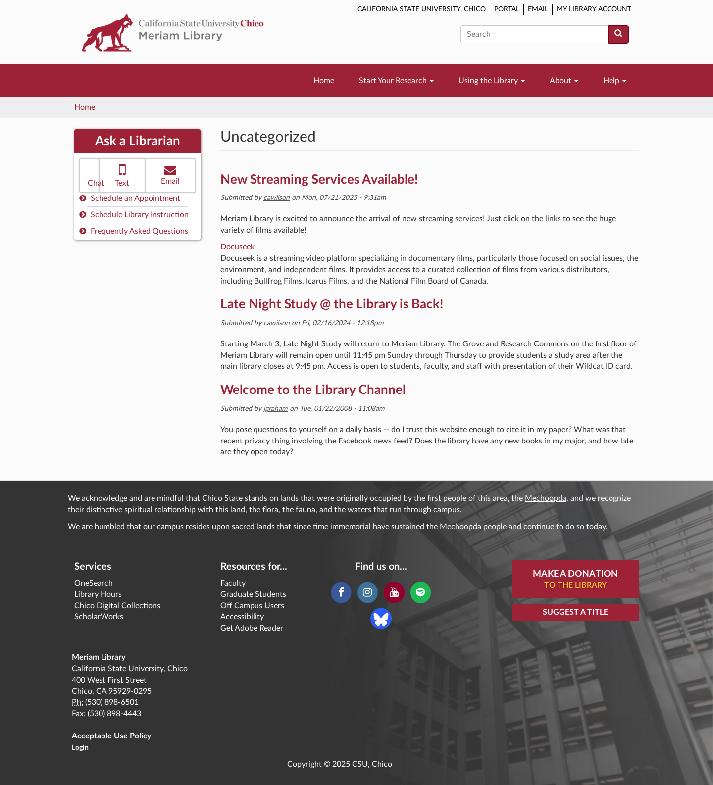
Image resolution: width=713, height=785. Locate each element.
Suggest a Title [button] (575, 612)
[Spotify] (420, 592)
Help (614, 81)
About (564, 81)
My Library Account (594, 9)
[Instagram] (367, 592)
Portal (506, 9)
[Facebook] (341, 592)
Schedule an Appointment (129, 198)
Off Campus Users (252, 606)
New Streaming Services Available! (319, 179)
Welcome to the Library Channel (313, 390)
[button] (89, 175)
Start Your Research (396, 81)
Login (80, 747)
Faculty (233, 583)
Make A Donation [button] (575, 580)
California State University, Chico (421, 9)
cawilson (276, 198)
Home (323, 81)
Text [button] (122, 174)
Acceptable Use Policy (111, 736)
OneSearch (93, 583)
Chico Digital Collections (117, 606)
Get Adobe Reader (251, 628)
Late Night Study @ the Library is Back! (331, 304)
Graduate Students (253, 594)
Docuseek (237, 247)
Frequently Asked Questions (133, 231)
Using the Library (491, 81)
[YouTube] (394, 592)
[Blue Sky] (381, 618)
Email (538, 9)
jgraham (275, 408)
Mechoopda (545, 498)
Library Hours (98, 594)
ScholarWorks (98, 617)
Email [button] (170, 174)
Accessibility (242, 617)
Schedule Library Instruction (134, 214)
